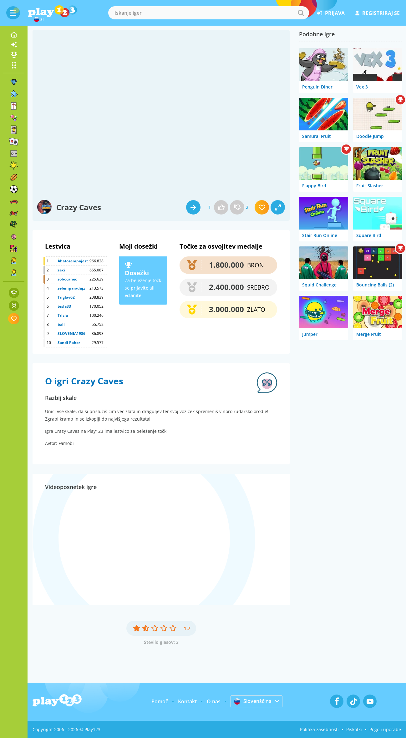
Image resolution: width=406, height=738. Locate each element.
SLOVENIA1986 (71, 333)
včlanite (133, 295)
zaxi (61, 270)
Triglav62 (66, 297)
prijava (331, 13)
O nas (214, 701)
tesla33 (64, 306)
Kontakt (187, 701)
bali (61, 324)
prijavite (139, 288)
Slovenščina (253, 701)
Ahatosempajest (73, 261)
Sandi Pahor (69, 342)
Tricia (63, 315)
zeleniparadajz (71, 288)
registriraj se (377, 13)
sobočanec (67, 279)
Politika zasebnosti (319, 729)
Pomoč (159, 701)
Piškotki (354, 729)
